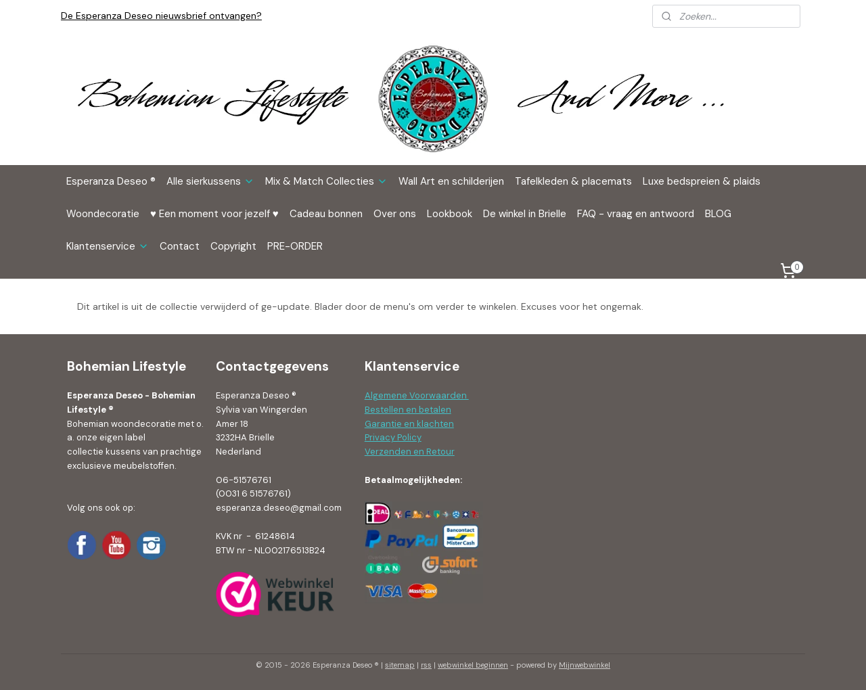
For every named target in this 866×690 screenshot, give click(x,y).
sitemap (400, 665)
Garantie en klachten (409, 424)
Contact (180, 246)
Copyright (233, 246)
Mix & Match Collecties (326, 181)
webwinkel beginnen (473, 665)
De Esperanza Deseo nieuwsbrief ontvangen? (161, 15)
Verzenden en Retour (410, 451)
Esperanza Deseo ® (111, 181)
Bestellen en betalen (408, 409)
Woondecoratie (102, 214)
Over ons (394, 214)
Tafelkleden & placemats (573, 181)
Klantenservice (107, 246)
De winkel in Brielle (524, 214)
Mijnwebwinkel (584, 665)
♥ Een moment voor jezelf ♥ (214, 214)
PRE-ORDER (295, 246)
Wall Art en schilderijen (451, 181)
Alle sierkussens (210, 181)
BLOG (718, 214)
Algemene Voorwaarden (417, 395)
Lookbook (449, 214)
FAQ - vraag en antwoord (635, 214)
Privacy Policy (393, 437)
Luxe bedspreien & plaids (701, 181)
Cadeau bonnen (326, 214)
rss (426, 665)
